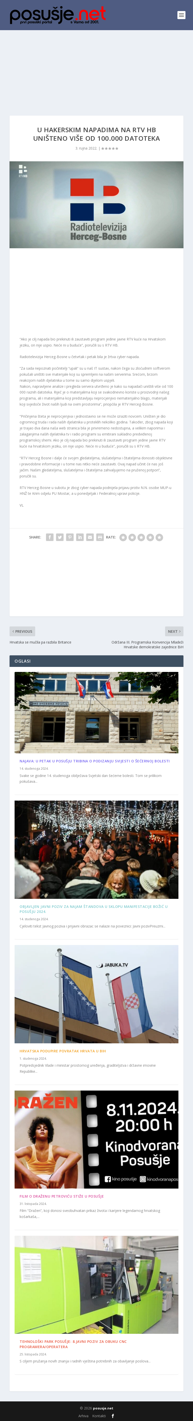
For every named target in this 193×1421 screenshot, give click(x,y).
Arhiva (83, 1415)
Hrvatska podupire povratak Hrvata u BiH (63, 1051)
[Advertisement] (96, 68)
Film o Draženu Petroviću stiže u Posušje (62, 1196)
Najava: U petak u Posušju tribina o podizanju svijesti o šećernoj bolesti (95, 761)
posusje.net (103, 1408)
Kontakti (99, 1415)
